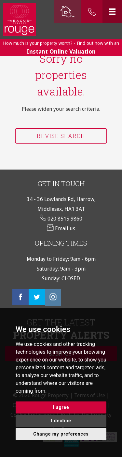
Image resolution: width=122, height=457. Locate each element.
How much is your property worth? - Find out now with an (61, 48)
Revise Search (61, 136)
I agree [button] (61, 407)
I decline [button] (61, 420)
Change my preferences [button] (60, 434)
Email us (61, 228)
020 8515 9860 (61, 219)
